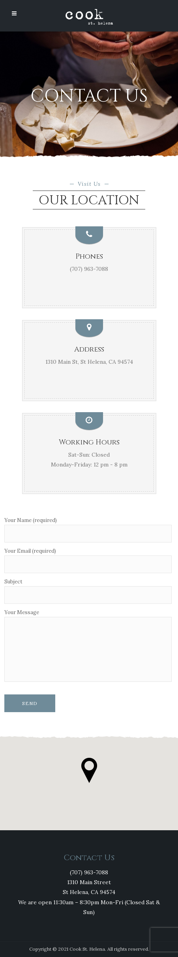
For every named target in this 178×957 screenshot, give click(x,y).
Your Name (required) (87, 530)
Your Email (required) (87, 560)
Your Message (87, 646)
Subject (87, 591)
